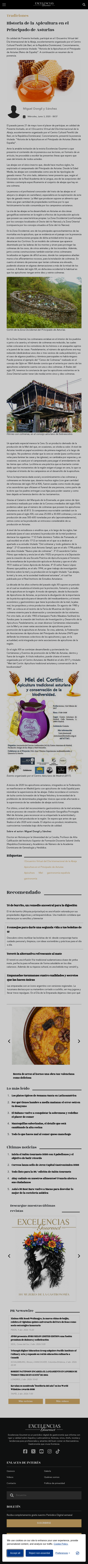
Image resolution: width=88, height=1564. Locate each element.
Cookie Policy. (61, 1544)
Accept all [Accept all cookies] (15, 1553)
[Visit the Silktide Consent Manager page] (77, 1553)
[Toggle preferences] (62, 1553)
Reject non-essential (39, 1553)
